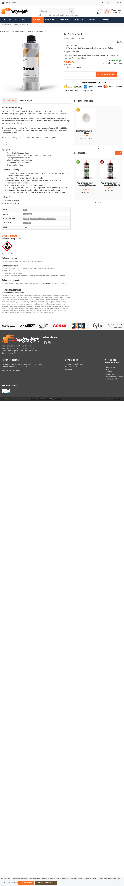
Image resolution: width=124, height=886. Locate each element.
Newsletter (68, 368)
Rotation (26, 218)
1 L (25, 209)
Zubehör (93, 20)
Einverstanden (23, 883)
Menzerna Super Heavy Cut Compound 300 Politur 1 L (110, 183)
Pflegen (26, 20)
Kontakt (118, 3)
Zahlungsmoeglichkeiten (74, 364)
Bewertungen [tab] (26, 100)
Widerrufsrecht (111, 378)
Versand (78, 66)
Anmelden (107, 3)
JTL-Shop (117, 398)
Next (120, 152)
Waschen (13, 20)
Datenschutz (110, 366)
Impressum (110, 373)
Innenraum (65, 20)
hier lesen (82, 55)
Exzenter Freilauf (35, 218)
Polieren (37, 20)
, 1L (105, 55)
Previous (116, 152)
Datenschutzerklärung (37, 883)
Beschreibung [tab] (10, 100)
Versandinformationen (73, 366)
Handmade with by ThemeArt (48, 398)
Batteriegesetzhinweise (114, 376)
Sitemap (109, 371)
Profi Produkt (27, 214)
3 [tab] (100, 201)
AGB (108, 369)
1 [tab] (98, 148)
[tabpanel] (86, 125)
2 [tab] (98, 201)
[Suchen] (54, 11)
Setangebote (106, 20)
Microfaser (79, 20)
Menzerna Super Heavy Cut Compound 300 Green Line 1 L (86, 184)
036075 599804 (15, 370)
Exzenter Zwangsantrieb (49, 218)
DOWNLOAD (44, 283)
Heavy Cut (27, 223)
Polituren (75, 52)
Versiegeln (50, 20)
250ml (101, 55)
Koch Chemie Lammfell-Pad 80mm (86, 132)
